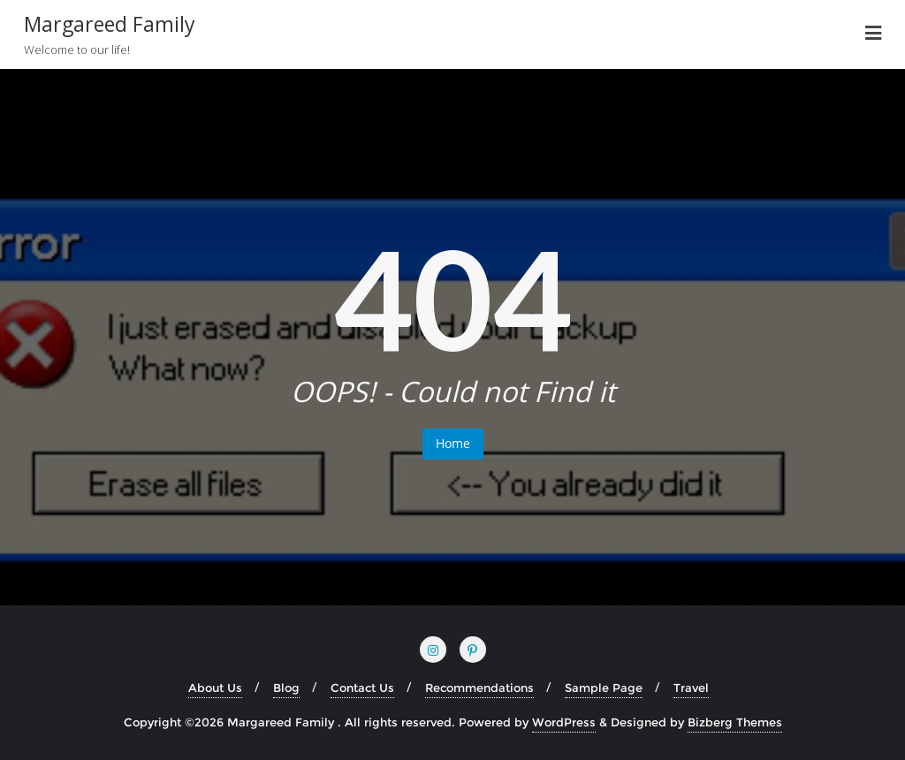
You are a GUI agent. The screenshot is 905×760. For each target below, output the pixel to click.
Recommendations (479, 687)
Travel (691, 687)
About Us (215, 687)
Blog (286, 687)
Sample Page (604, 687)
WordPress (564, 722)
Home (453, 443)
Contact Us (362, 687)
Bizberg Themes (735, 722)
